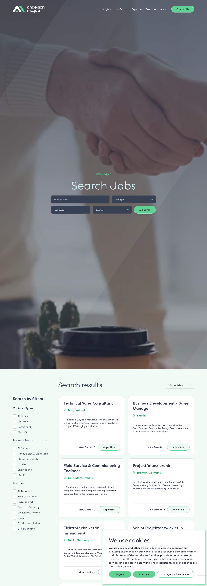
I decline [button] (144, 574)
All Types (23, 416)
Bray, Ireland (25, 502)
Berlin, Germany (27, 496)
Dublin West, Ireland (29, 523)
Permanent (24, 427)
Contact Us (182, 9)
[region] (32, 463)
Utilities (22, 464)
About (163, 9)
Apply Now (109, 447)
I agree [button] (120, 574)
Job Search (121, 9)
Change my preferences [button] (175, 574)
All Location (24, 491)
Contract (23, 421)
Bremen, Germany (28, 507)
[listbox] (134, 199)
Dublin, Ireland (26, 528)
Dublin (21, 518)
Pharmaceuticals (28, 459)
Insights (106, 9)
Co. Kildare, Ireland (29, 512)
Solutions (151, 9)
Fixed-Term (24, 432)
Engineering (25, 469)
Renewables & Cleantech (33, 453)
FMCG (21, 475)
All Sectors (24, 448)
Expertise (137, 9)
